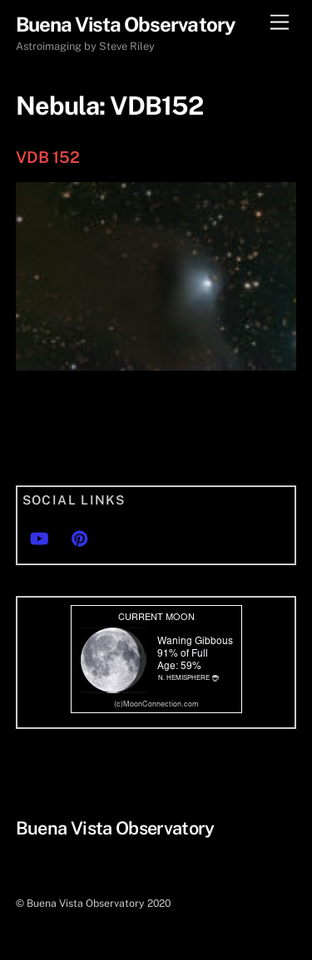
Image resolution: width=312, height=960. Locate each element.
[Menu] (279, 23)
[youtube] (39, 536)
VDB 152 (48, 157)
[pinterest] (80, 536)
